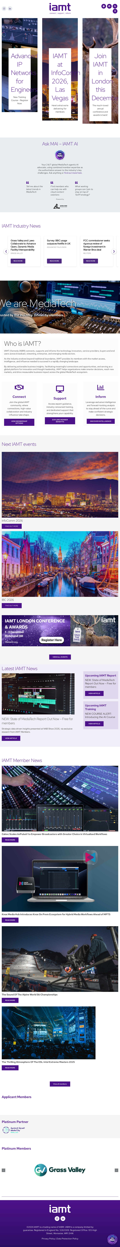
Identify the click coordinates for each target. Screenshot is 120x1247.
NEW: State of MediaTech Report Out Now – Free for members (37, 721)
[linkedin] (10, 8)
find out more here (73, 172)
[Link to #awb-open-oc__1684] (115, 11)
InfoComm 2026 (12, 521)
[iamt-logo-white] (60, 1205)
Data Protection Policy (67, 1238)
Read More (17, 261)
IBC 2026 (8, 600)
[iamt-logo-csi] (60, 4)
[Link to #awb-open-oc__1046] (115, 6)
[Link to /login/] (109, 6)
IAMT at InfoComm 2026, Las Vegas (65, 77)
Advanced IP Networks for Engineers (24, 73)
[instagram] (4, 8)
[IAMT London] (60, 616)
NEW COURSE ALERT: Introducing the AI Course (100, 715)
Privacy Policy (48, 1238)
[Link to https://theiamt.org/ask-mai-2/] (103, 6)
